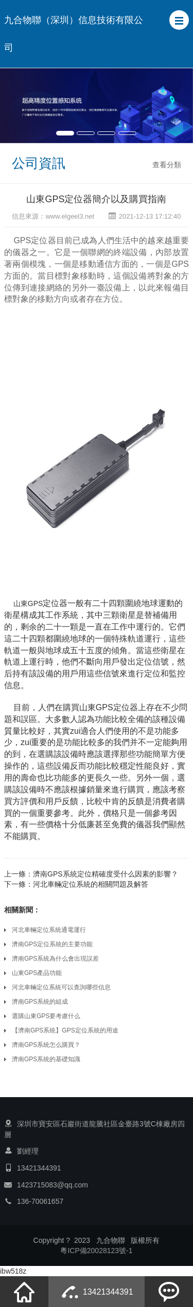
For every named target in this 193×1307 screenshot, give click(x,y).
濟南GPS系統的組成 (40, 1001)
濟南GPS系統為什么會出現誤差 (55, 958)
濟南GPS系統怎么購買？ (46, 1044)
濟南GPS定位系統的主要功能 (52, 944)
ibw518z (13, 1271)
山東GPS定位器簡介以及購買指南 (96, 199)
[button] (179, 20)
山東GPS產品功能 (37, 973)
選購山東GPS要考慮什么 (46, 1016)
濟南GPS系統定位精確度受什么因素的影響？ (105, 874)
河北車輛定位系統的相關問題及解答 (90, 884)
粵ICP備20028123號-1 (96, 1250)
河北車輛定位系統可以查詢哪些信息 (61, 987)
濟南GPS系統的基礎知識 (46, 1059)
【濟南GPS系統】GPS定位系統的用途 (65, 1030)
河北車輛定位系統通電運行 (49, 929)
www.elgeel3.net (69, 216)
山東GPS (28, 603)
